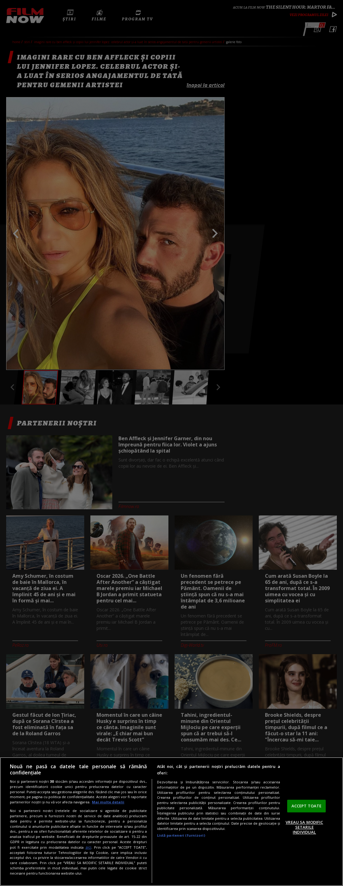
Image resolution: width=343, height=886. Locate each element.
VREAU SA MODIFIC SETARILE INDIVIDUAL (304, 827)
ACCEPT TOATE (306, 806)
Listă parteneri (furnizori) (181, 835)
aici (88, 847)
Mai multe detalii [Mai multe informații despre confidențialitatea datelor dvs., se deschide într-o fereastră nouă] (108, 802)
